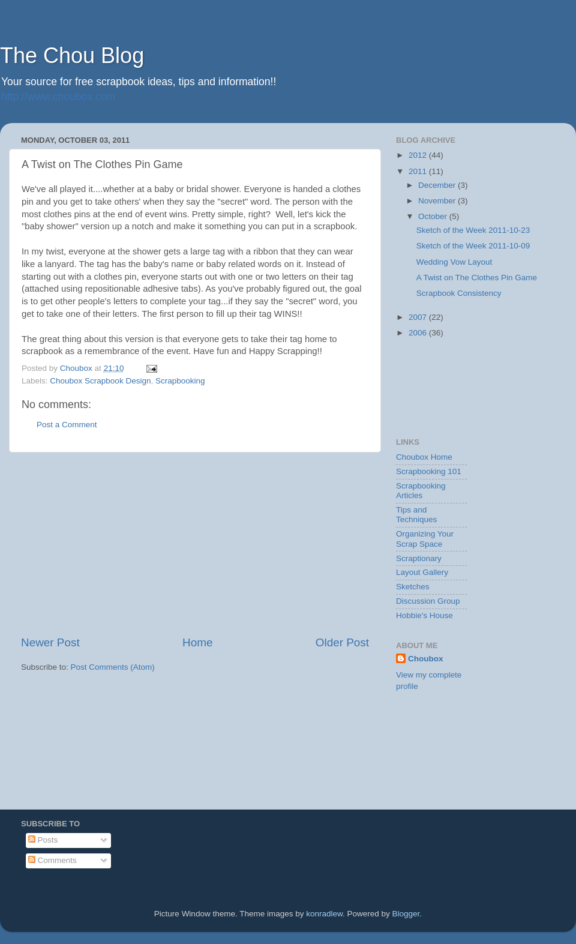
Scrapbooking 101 (428, 471)
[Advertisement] (195, 544)
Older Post (342, 642)
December (438, 185)
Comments (52, 860)
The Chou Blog (72, 55)
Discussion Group (428, 601)
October (433, 216)
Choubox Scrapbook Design (100, 380)
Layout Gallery (422, 572)
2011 (419, 171)
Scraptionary (419, 558)
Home (197, 642)
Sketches (413, 586)
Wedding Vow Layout (454, 261)
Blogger (406, 913)
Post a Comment (67, 424)
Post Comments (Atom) (113, 667)
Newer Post (50, 642)
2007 (419, 317)
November (438, 200)
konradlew (324, 913)
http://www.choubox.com (58, 97)
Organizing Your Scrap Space (425, 538)
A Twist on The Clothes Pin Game (476, 277)
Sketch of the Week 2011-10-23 (473, 230)
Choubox (425, 658)
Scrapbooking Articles (421, 490)
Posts (43, 839)
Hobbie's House (424, 615)
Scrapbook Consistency (459, 293)
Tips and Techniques (416, 514)
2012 (419, 155)
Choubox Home (424, 456)
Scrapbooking (180, 380)
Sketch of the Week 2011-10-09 (473, 245)
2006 (419, 332)
